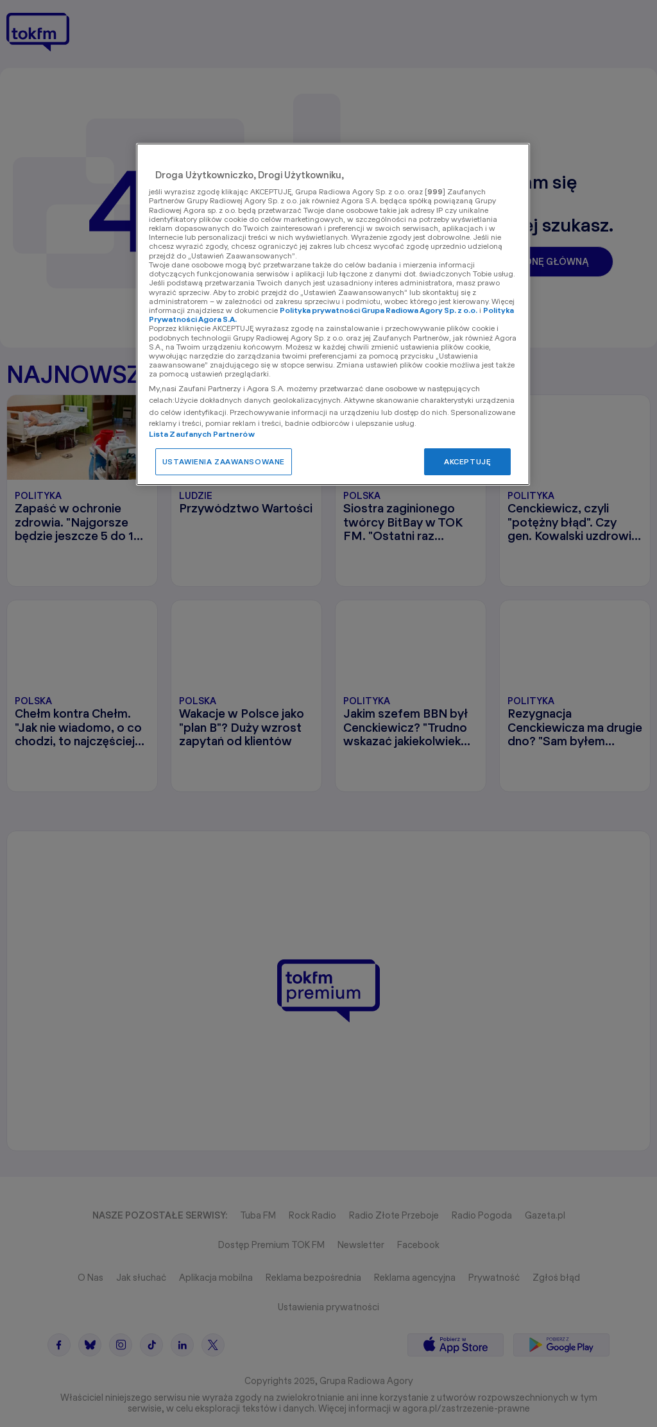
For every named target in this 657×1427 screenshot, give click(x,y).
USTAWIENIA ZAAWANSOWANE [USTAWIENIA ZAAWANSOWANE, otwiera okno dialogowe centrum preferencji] (223, 461)
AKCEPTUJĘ (467, 461)
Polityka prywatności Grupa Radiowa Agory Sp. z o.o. (378, 310)
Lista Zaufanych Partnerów (202, 434)
